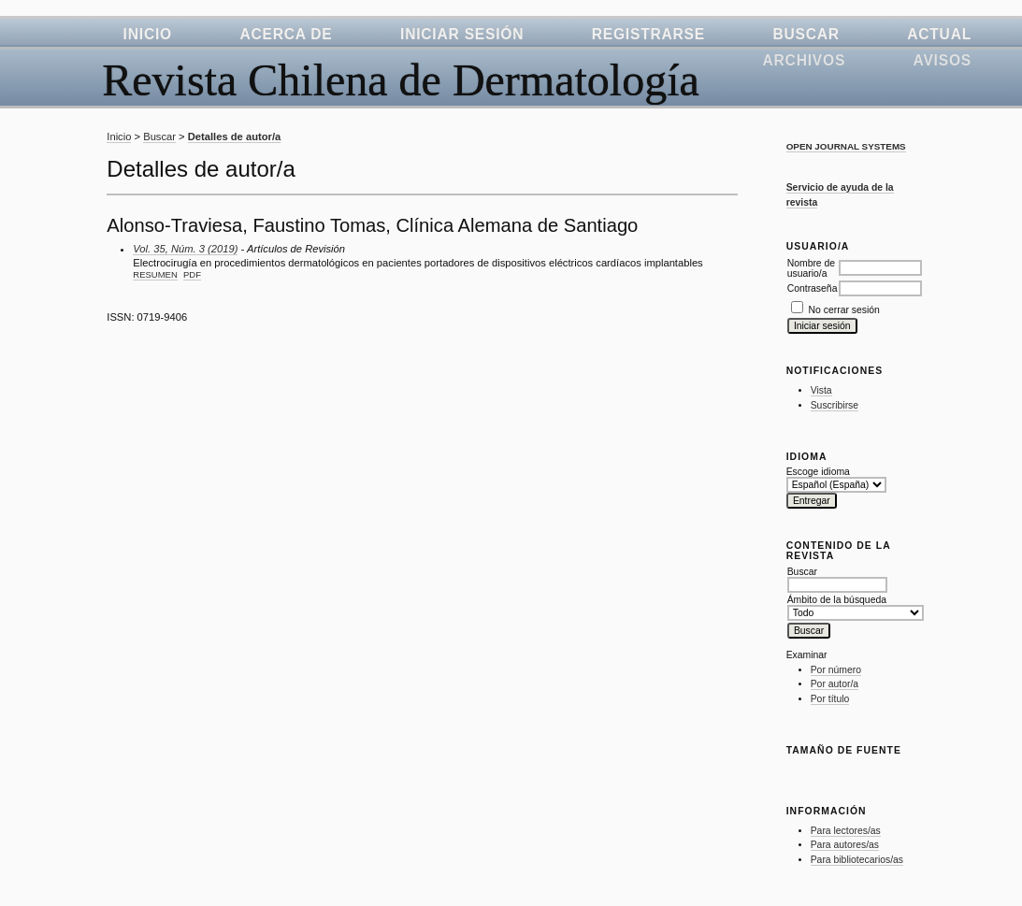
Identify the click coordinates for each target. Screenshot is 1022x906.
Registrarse (648, 34)
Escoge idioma (818, 472)
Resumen (155, 274)
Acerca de (285, 34)
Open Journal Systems (846, 146)
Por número (836, 670)
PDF (192, 274)
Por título (830, 699)
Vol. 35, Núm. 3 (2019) (185, 248)
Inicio (147, 34)
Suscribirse (834, 405)
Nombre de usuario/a (811, 268)
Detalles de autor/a (234, 136)
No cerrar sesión (844, 310)
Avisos (943, 60)
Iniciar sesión (462, 34)
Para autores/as (845, 845)
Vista (821, 390)
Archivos (804, 60)
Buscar (805, 34)
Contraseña (812, 288)
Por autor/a (834, 684)
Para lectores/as (846, 831)
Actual (939, 34)
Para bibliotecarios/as (857, 860)
